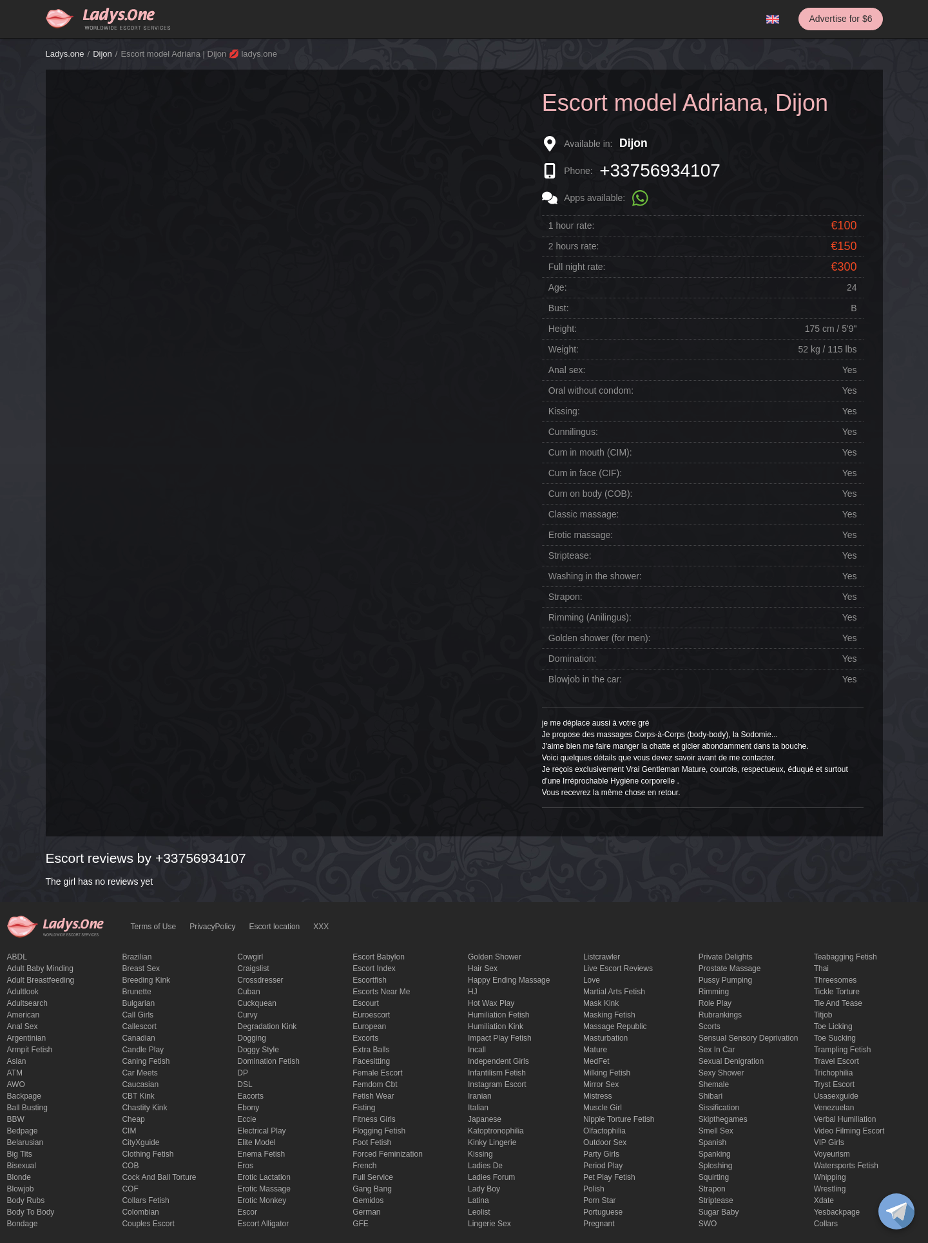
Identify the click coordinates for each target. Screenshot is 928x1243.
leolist (479, 1212)
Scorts (709, 1026)
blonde (19, 1177)
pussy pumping (725, 980)
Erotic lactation (264, 1177)
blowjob (20, 1188)
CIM (129, 1130)
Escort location (274, 926)
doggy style (258, 1049)
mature (595, 1049)
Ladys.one (65, 54)
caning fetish (145, 1061)
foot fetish (372, 1142)
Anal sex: (567, 370)
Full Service (373, 1177)
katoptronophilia (496, 1130)
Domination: (572, 658)
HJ (473, 991)
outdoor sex (604, 1142)
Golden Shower (494, 956)
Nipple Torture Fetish (619, 1119)
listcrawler (601, 956)
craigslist (253, 968)
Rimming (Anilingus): (590, 617)
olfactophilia (604, 1130)
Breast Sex (141, 968)
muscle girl (602, 1107)
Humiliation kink (495, 1026)
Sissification (719, 1107)
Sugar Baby (719, 1212)
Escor (247, 1212)
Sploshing (716, 1165)
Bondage (22, 1223)
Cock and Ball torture (159, 1177)
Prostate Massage (730, 968)
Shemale (714, 1084)
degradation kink (266, 1026)
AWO (16, 1084)
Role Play (715, 1003)
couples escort (148, 1223)
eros (245, 1165)
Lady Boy (484, 1188)
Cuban (248, 991)
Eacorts (250, 1096)
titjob (823, 1014)
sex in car (717, 1049)
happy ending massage (509, 980)
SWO (708, 1223)
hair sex (483, 968)
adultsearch (27, 1003)
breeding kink (146, 980)
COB (130, 1165)
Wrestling (830, 1188)
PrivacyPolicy (212, 926)
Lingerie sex (489, 1223)
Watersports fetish (846, 1165)
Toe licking (833, 1026)
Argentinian (26, 1038)
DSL (244, 1084)
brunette (136, 991)
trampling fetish (842, 1049)
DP (242, 1072)
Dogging (251, 1038)
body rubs (26, 1200)
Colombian (140, 1212)
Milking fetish (606, 1072)
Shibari (710, 1096)
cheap (133, 1119)
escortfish (370, 980)
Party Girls (601, 1154)
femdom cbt (375, 1084)
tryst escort (834, 1084)
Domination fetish (268, 1061)
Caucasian (140, 1084)
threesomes (835, 980)
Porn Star (599, 1200)
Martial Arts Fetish (614, 991)
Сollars (826, 1223)
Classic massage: (583, 514)
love (591, 980)
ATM (15, 1072)
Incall (477, 1049)
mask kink (601, 1003)
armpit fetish (30, 1049)
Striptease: (570, 555)
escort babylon (379, 956)
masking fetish (609, 1014)
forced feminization (388, 1154)
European (369, 1026)
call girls (137, 1014)
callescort (139, 1026)
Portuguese (603, 1212)
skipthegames (723, 1119)
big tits (19, 1154)
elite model (256, 1142)
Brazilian (136, 956)
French (364, 1165)
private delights (726, 956)
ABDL (17, 956)
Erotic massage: (580, 535)
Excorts (365, 1038)
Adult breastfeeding (41, 980)
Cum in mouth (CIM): (590, 452)
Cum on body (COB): (590, 493)
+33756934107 (659, 170)
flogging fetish (379, 1130)
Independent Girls (498, 1061)
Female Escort (377, 1072)
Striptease (716, 1200)
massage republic (615, 1026)
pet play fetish (609, 1177)
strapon (712, 1188)
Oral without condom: (590, 390)
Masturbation (605, 1038)
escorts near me (381, 991)
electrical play (261, 1130)
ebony (248, 1107)
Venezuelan (834, 1107)
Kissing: (564, 411)
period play (603, 1165)
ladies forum (491, 1177)
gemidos (368, 1200)
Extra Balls (371, 1049)
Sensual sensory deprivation (748, 1038)
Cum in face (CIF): (585, 473)
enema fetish (261, 1154)
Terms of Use (154, 926)
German (366, 1212)
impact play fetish (500, 1038)
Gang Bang (372, 1188)
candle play (143, 1049)
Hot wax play (491, 1003)
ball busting (27, 1107)
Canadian (138, 1038)
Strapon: (565, 597)
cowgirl (250, 956)
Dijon (102, 54)
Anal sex (22, 1026)
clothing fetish (147, 1154)
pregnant (599, 1223)
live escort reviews (618, 968)
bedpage (22, 1130)
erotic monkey (261, 1200)
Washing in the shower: (595, 576)
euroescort (371, 1014)
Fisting (364, 1107)
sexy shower (721, 1072)
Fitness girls (374, 1119)
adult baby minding (40, 968)
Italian (478, 1107)
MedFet (596, 1061)
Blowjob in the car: (585, 679)
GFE (361, 1223)
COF (130, 1188)
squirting (714, 1177)
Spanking (715, 1154)
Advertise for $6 (840, 19)
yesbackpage (837, 1212)
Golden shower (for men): (599, 638)
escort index (374, 968)
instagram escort (497, 1084)
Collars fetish (145, 1200)
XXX (321, 926)
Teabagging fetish (845, 956)
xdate (824, 1200)
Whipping (830, 1177)
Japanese (484, 1119)
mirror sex (601, 1084)
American (23, 1014)
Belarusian (25, 1142)
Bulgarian (138, 1003)
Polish (593, 1188)
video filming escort (849, 1130)
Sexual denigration (731, 1061)
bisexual (21, 1165)
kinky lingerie (492, 1142)
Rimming (714, 991)
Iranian (480, 1096)
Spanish (712, 1142)
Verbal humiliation (845, 1119)
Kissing (480, 1154)
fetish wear (373, 1096)
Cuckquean (256, 1003)
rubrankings (720, 1014)
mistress (597, 1096)
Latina (478, 1200)
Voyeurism (832, 1154)
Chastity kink (144, 1107)
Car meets (139, 1072)
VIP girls (829, 1142)
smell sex (716, 1130)
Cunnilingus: (573, 432)
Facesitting (371, 1061)
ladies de (485, 1165)
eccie (246, 1119)
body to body (31, 1212)
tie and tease (838, 1003)
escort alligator (263, 1223)
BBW (15, 1119)
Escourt (366, 1003)
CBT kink (138, 1096)
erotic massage (264, 1188)
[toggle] (896, 1211)
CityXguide (140, 1142)
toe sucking (835, 1038)
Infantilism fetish (497, 1072)
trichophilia (833, 1072)
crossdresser (260, 980)
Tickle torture (837, 991)
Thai (821, 968)
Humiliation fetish (498, 1014)
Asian (16, 1061)
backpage (24, 1096)
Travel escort (836, 1061)
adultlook (23, 991)
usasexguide (836, 1096)
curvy (247, 1014)
